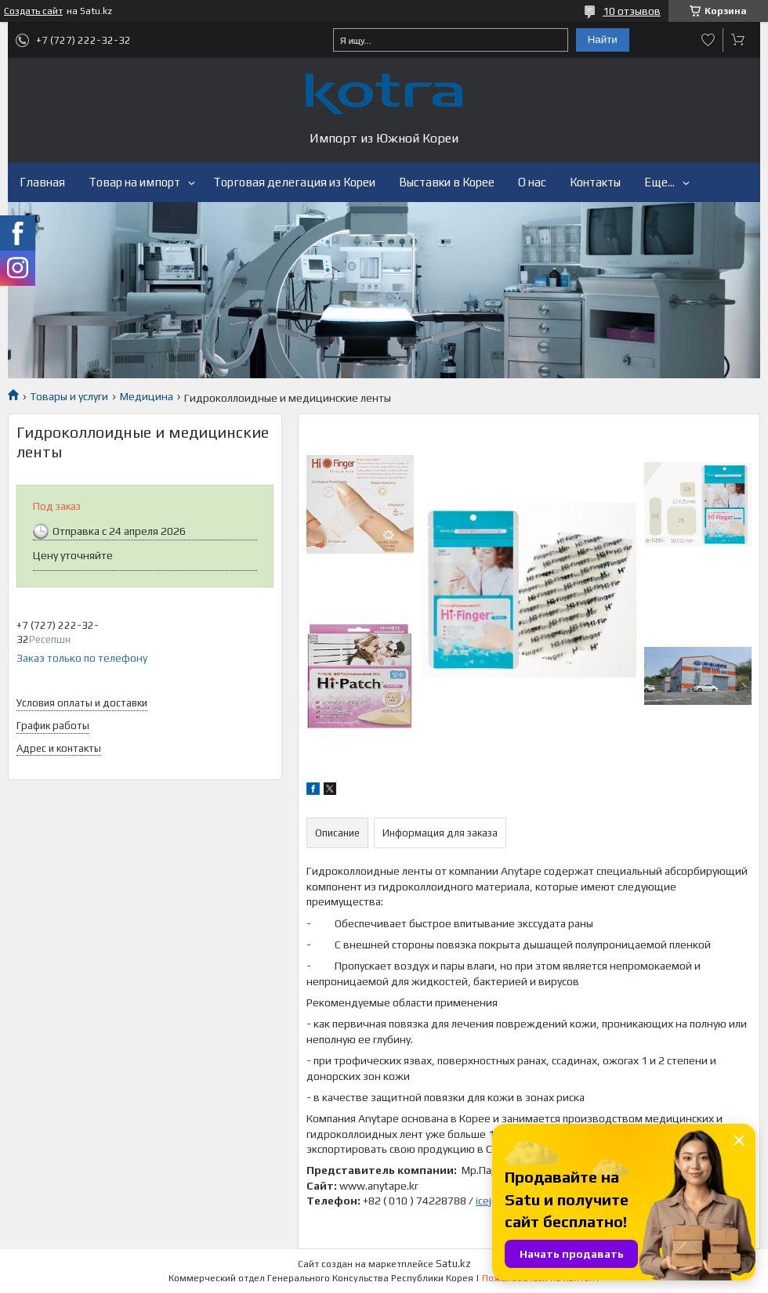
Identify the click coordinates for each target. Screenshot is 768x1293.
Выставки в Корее (446, 182)
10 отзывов (632, 11)
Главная (42, 182)
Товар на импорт (134, 182)
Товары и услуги (69, 396)
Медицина (146, 396)
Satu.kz (453, 1264)
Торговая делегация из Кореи (294, 182)
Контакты (595, 182)
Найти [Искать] (603, 39)
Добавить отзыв (708, 40)
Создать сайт (33, 10)
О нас (532, 182)
